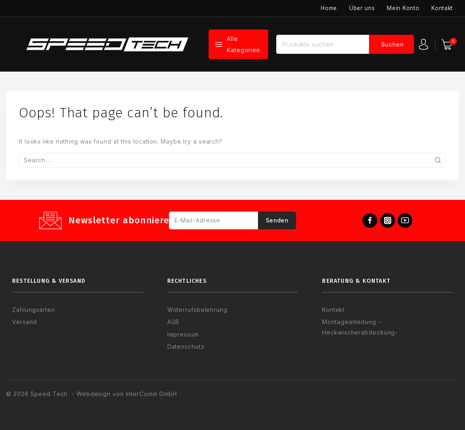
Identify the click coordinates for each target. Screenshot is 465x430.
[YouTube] (405, 220)
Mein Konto (403, 8)
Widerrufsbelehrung (197, 309)
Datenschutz (186, 346)
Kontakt (442, 8)
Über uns (362, 8)
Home (329, 8)
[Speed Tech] (107, 44)
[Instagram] (387, 220)
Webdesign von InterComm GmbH (126, 393)
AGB (173, 321)
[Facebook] (370, 220)
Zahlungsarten (33, 309)
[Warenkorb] (448, 44)
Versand (24, 321)
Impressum (183, 334)
